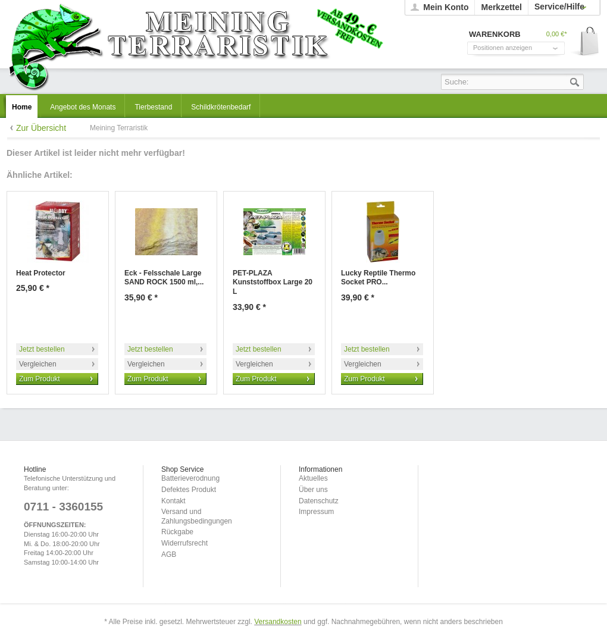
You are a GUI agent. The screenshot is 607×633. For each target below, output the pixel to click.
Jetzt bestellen (42, 349)
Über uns (313, 489)
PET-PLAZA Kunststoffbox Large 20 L (272, 282)
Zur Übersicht (41, 128)
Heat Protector (40, 273)
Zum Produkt (39, 379)
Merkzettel (501, 7)
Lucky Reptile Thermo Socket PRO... (378, 278)
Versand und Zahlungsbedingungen (196, 516)
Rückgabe (177, 532)
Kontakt (173, 501)
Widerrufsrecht (184, 543)
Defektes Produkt (188, 489)
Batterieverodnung (190, 478)
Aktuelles (313, 478)
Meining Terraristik (195, 46)
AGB (168, 554)
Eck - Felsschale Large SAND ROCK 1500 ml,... (164, 278)
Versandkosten (277, 622)
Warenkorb (585, 42)
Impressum (316, 511)
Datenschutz (319, 501)
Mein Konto (445, 7)
